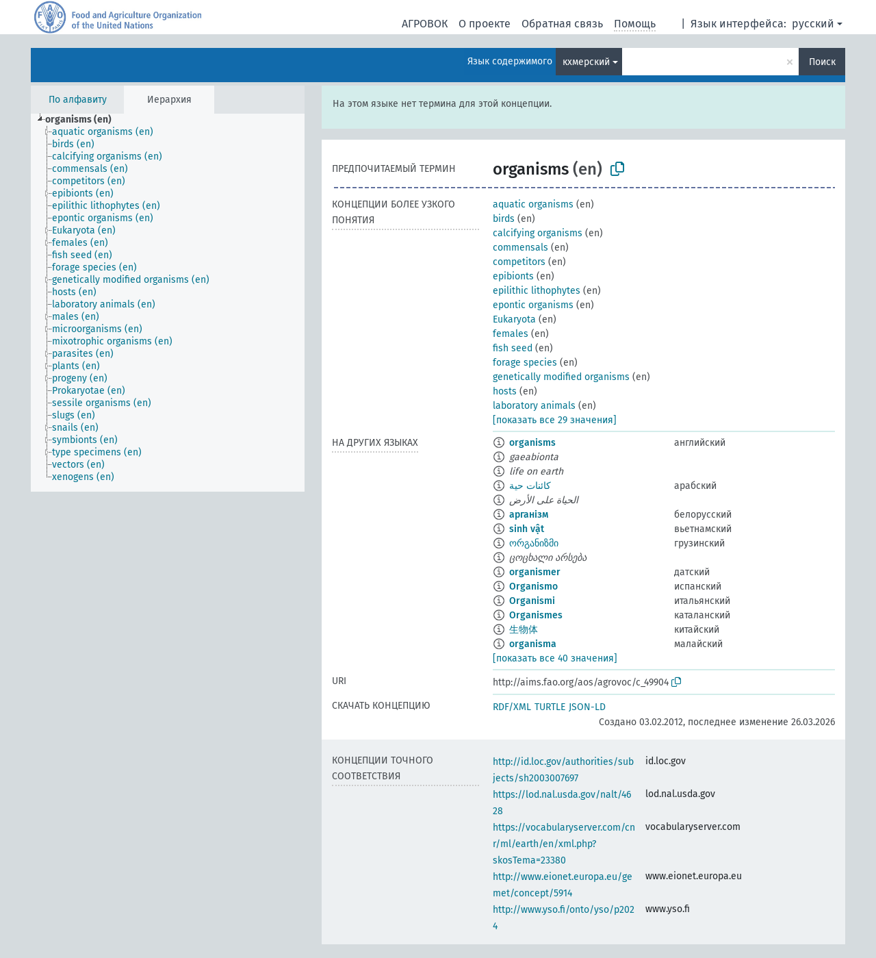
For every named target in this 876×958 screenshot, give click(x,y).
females (510, 334)
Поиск (822, 62)
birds (504, 219)
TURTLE (549, 707)
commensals (520, 247)
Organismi (532, 601)
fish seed (512, 348)
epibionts (513, 276)
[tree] (168, 303)
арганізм (528, 514)
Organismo (533, 586)
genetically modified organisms (561, 377)
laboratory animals (534, 406)
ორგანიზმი (533, 543)
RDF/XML (512, 707)
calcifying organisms (537, 233)
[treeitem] (84, 120)
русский (813, 23)
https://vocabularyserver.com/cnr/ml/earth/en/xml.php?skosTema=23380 (564, 844)
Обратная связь (562, 23)
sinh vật (526, 529)
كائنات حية (530, 486)
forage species (525, 362)
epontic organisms (533, 305)
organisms (532, 443)
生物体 (523, 629)
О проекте (485, 23)
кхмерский (586, 62)
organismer (535, 572)
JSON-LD (587, 707)
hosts (505, 391)
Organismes (536, 615)
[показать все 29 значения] (555, 420)
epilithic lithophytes (536, 291)
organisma (532, 644)
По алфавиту (78, 99)
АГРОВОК (425, 23)
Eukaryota (514, 319)
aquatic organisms (533, 204)
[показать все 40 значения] (555, 658)
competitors (519, 262)
